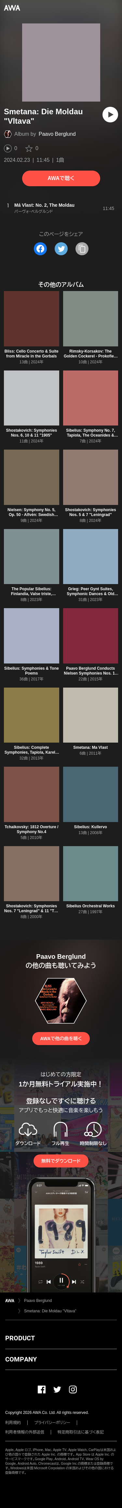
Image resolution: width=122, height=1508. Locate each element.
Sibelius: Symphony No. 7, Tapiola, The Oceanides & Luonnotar (90, 435)
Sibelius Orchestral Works (90, 906)
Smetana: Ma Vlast (90, 747)
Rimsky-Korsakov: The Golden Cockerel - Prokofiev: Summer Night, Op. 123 (90, 356)
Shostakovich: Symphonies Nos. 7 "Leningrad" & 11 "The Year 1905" (31, 911)
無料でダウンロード (60, 1161)
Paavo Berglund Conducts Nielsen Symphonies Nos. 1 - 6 (90, 673)
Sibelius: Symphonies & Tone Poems (31, 671)
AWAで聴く (60, 178)
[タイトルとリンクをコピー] (81, 248)
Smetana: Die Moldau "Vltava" (50, 1311)
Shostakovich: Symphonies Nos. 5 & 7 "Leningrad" (90, 512)
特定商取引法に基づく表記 (81, 1432)
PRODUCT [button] (20, 1338)
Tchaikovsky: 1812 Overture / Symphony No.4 (31, 829)
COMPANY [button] (21, 1359)
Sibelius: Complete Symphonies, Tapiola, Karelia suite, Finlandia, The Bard (32, 752)
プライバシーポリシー (52, 1422)
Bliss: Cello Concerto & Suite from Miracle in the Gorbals (32, 353)
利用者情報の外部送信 (24, 1432)
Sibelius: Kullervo (90, 827)
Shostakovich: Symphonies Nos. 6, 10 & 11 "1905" (31, 433)
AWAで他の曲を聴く (61, 1038)
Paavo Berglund (57, 134)
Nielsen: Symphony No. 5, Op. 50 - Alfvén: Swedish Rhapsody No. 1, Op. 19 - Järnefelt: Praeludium (31, 517)
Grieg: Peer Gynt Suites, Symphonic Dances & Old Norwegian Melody (90, 594)
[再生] (110, 114)
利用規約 (13, 1422)
